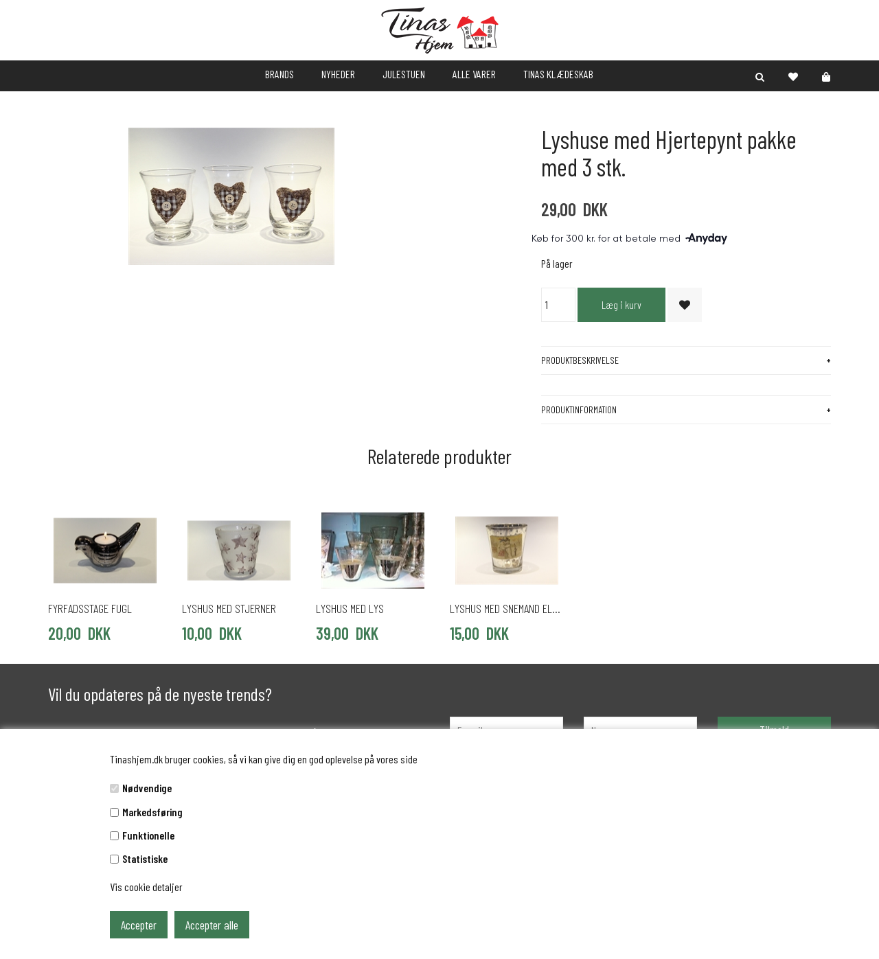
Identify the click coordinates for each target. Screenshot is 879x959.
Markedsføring (152, 811)
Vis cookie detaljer (146, 886)
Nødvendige (147, 787)
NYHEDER (338, 73)
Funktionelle (148, 835)
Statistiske (145, 858)
